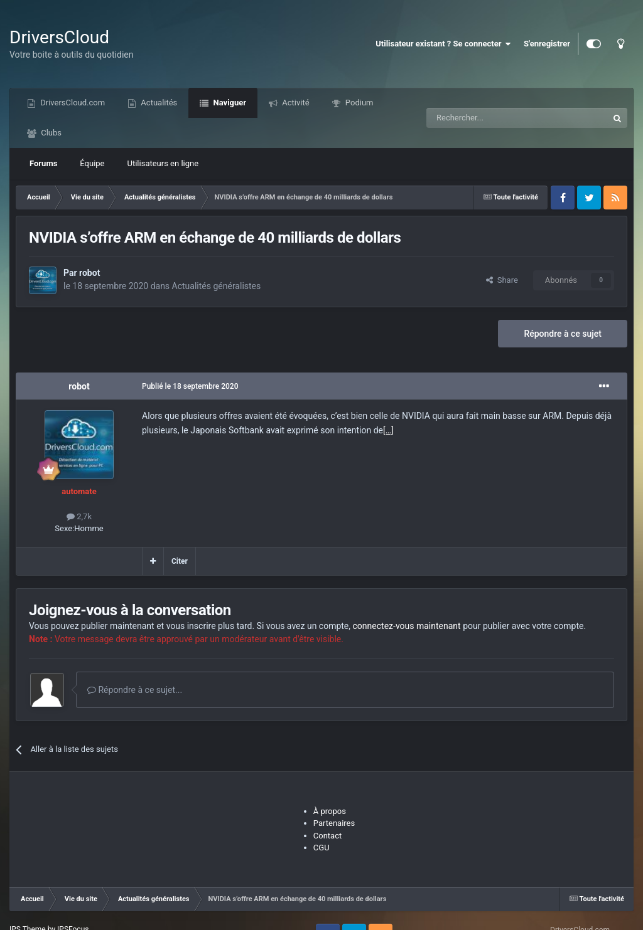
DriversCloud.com (71, 102)
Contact (327, 835)
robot (89, 273)
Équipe (92, 163)
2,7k (79, 516)
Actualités (158, 102)
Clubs (50, 132)
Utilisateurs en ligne (163, 163)
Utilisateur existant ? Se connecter (443, 44)
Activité (295, 102)
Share (502, 280)
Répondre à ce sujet (563, 334)
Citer (179, 561)
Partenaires (334, 823)
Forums (43, 163)
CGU (321, 847)
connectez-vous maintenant (407, 626)
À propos (329, 811)
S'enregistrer (547, 43)
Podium (358, 102)
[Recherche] (491, 118)
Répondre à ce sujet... (134, 690)
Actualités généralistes (216, 286)
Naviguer (228, 102)
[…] (388, 430)
